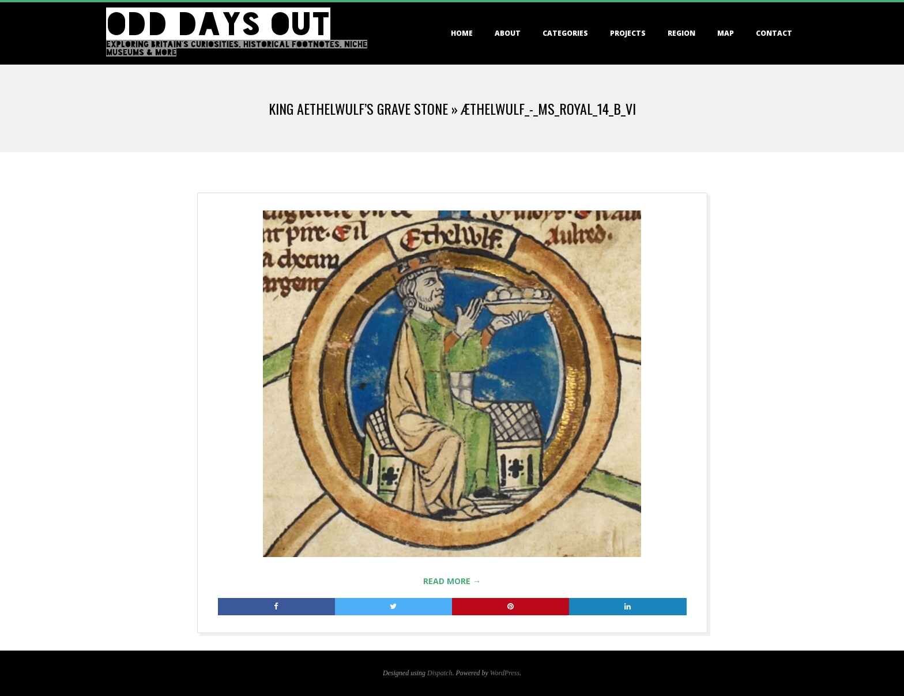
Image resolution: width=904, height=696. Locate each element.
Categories (565, 33)
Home (462, 33)
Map (725, 33)
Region (681, 33)
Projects (628, 33)
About (508, 33)
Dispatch (439, 673)
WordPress (504, 673)
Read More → (452, 580)
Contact (774, 33)
